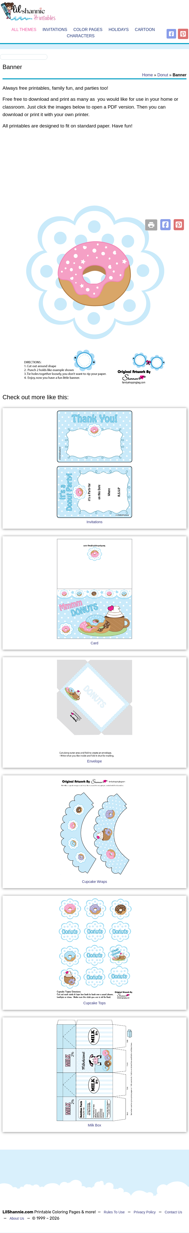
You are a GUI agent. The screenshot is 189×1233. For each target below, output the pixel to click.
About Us (17, 1218)
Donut (162, 75)
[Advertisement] (94, 174)
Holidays (119, 29)
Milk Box (94, 1125)
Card (94, 643)
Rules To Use (114, 1212)
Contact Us (173, 1212)
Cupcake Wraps (94, 882)
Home (147, 75)
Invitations (55, 29)
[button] (165, 224)
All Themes (23, 29)
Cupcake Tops (94, 1003)
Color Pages (87, 29)
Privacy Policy (145, 1212)
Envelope (94, 761)
